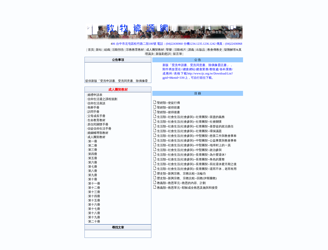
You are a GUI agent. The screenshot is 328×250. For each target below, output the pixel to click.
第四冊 (92, 154)
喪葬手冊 (93, 107)
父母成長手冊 (96, 116)
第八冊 (92, 171)
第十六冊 (94, 204)
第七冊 (92, 166)
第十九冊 (94, 217)
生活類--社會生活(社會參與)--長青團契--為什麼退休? (191, 154)
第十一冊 (94, 183)
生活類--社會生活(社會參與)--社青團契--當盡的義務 (191, 117)
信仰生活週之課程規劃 (102, 99)
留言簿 (177, 54)
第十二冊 (94, 187)
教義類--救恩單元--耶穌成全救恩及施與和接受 (187, 187)
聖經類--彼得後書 (168, 112)
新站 (99, 49)
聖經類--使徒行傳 (168, 103)
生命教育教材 (96, 120)
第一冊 (92, 141)
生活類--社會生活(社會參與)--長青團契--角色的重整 (191, 159)
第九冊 (92, 175)
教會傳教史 (214, 49)
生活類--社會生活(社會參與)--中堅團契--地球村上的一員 (194, 145)
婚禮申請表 (94, 95)
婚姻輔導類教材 (97, 133)
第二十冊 (94, 221)
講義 (191, 49)
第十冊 (92, 179)
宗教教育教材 (135, 49)
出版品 (200, 49)
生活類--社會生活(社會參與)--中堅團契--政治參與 (189, 150)
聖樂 (169, 49)
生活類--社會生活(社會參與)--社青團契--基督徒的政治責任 (195, 126)
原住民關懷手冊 (97, 124)
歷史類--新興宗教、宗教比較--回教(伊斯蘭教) (187, 178)
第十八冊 (94, 213)
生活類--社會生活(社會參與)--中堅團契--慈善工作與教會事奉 (197, 136)
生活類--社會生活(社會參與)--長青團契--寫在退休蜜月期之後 (197, 164)
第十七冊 (94, 209)
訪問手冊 (93, 111)
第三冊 (92, 149)
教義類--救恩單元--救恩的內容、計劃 (181, 183)
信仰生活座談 (96, 103)
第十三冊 (94, 192)
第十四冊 (94, 196)
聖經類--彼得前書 (168, 107)
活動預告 (118, 49)
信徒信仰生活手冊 (99, 128)
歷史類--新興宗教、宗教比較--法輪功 (181, 173)
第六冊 (92, 162)
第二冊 (92, 145)
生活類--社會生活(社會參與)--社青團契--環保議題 (189, 131)
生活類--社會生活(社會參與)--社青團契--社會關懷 (189, 121)
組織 (107, 49)
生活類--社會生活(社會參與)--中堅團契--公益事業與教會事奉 (197, 140)
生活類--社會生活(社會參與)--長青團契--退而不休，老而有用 (197, 169)
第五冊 (92, 158)
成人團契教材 (155, 49)
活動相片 (180, 49)
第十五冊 (94, 200)
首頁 (91, 49)
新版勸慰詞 (163, 54)
